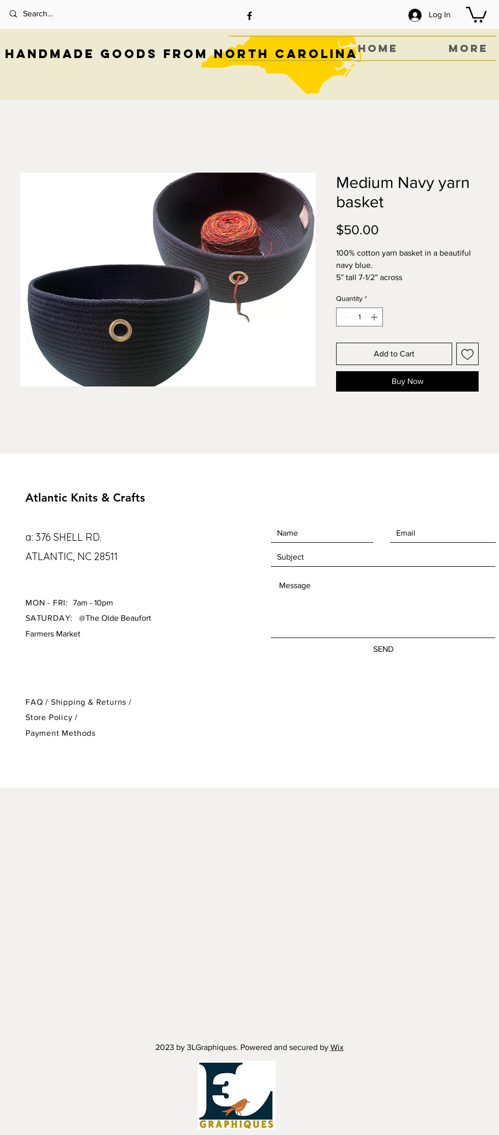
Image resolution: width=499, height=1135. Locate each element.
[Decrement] (344, 317)
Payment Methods (60, 733)
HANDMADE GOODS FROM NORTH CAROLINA (181, 53)
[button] (476, 13)
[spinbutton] (359, 317)
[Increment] (375, 317)
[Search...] (51, 14)
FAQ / (38, 702)
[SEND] (383, 649)
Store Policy (50, 717)
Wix (337, 1047)
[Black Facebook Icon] (249, 15)
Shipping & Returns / (91, 702)
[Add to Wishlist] (467, 354)
